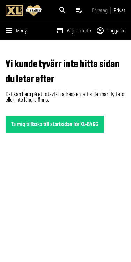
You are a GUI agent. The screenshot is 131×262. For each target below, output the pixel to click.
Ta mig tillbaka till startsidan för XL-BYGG (54, 124)
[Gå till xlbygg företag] (100, 10)
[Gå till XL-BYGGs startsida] (27, 10)
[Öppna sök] (62, 10)
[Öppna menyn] (17, 30)
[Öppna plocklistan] (79, 10)
